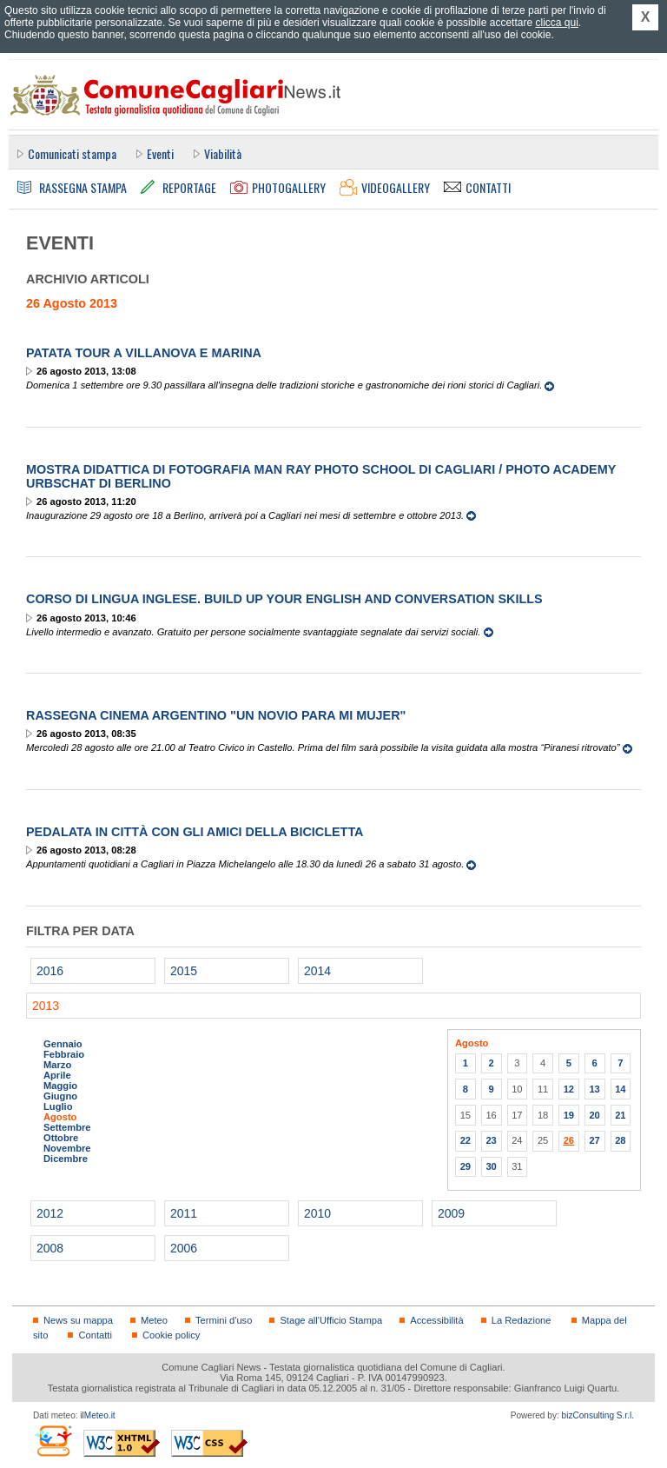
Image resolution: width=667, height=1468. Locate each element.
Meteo (154, 1320)
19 (569, 1115)
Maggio (60, 1085)
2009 (451, 1213)
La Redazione (521, 1320)
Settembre (67, 1127)
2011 (183, 1213)
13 (594, 1089)
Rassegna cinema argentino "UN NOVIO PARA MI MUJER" (216, 715)
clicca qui (556, 23)
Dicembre (65, 1158)
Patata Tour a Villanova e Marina (143, 353)
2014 (317, 971)
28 (620, 1140)
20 (594, 1115)
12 (569, 1089)
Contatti (94, 1335)
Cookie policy (171, 1335)
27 (594, 1140)
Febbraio (63, 1054)
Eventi (160, 153)
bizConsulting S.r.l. (598, 1415)
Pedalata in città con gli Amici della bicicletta (195, 832)
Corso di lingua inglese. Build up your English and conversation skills (284, 599)
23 (490, 1140)
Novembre (67, 1148)
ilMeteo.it (97, 1415)
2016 (49, 971)
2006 (183, 1248)
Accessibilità (436, 1320)
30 (490, 1166)
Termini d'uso (223, 1320)
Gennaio (63, 1044)
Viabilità (222, 153)
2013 (45, 1006)
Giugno (60, 1096)
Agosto (59, 1117)
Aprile (57, 1075)
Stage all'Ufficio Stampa (331, 1320)
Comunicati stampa (72, 153)
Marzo (57, 1064)
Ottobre (60, 1138)
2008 (49, 1248)
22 (465, 1140)
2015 (183, 971)
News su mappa (78, 1320)
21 (620, 1115)
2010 (317, 1213)
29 (465, 1166)
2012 (49, 1213)
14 (620, 1089)
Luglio (57, 1106)
